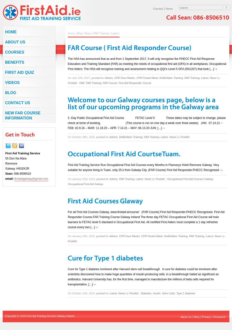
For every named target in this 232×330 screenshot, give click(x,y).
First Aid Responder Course (135, 83)
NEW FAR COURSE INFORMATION (23, 115)
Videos (12, 83)
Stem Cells (168, 293)
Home (169, 8)
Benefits (14, 62)
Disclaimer (219, 317)
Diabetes (146, 293)
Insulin (157, 293)
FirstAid (72, 83)
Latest (114, 33)
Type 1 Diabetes (185, 293)
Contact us (17, 103)
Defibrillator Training (171, 77)
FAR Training (101, 33)
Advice (109, 77)
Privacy (206, 317)
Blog (10, 93)
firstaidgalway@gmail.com (31, 178)
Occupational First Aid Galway (85, 184)
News (88, 33)
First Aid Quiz (19, 72)
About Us (15, 42)
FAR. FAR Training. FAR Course (98, 83)
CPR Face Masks (124, 77)
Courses (158, 8)
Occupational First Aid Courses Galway (190, 179)
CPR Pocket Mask (147, 77)
